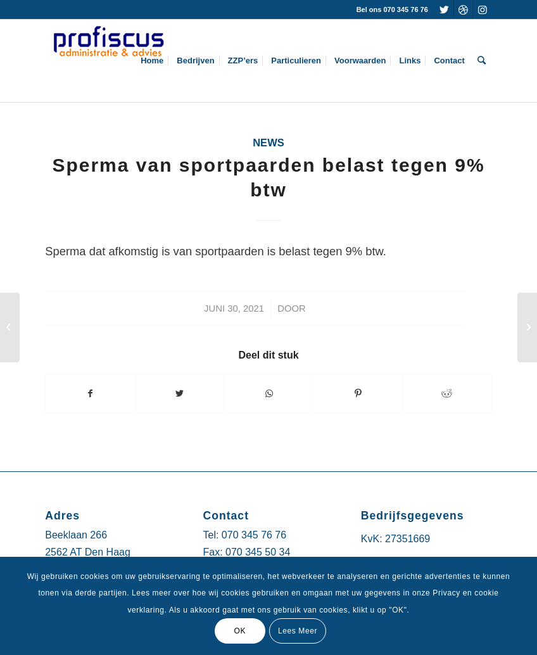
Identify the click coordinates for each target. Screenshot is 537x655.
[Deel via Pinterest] (357, 393)
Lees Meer (297, 630)
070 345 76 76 (254, 535)
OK (240, 630)
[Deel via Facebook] (90, 393)
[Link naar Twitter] (444, 9)
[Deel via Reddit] (447, 393)
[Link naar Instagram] (482, 9)
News (268, 143)
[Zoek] (481, 61)
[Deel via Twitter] (180, 393)
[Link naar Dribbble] (463, 9)
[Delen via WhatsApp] (269, 393)
